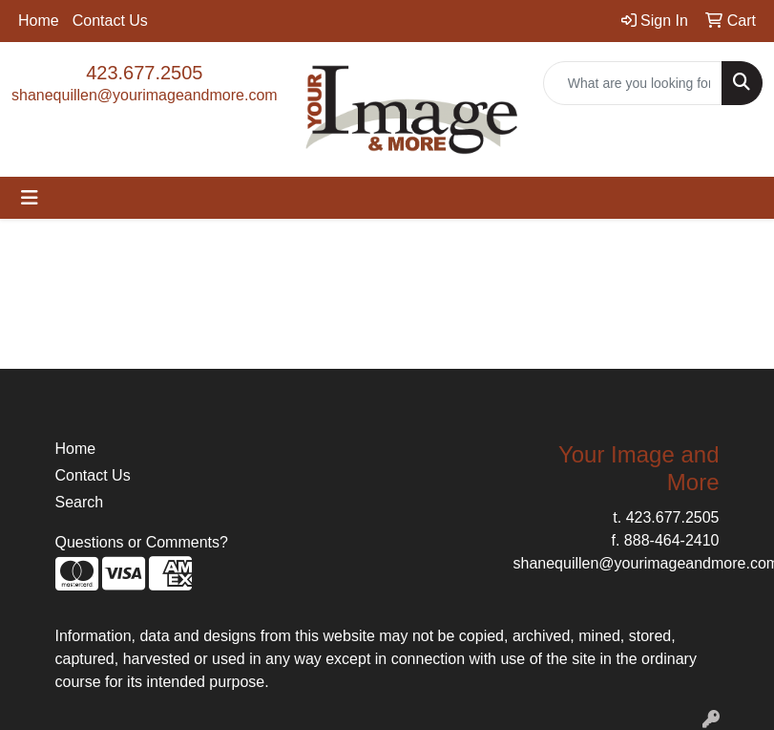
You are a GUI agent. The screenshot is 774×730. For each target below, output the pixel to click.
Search (79, 502)
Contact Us (110, 20)
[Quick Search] (632, 83)
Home (38, 20)
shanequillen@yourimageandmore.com (144, 95)
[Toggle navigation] (30, 197)
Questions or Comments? (141, 542)
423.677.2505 (144, 72)
